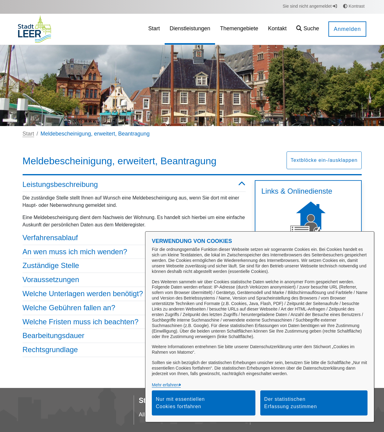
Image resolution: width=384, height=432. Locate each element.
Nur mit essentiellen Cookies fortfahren (180, 403)
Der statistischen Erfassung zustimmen (290, 403)
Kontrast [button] (353, 6)
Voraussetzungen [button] (134, 279)
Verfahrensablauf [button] (134, 237)
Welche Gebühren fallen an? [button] (134, 308)
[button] (307, 29)
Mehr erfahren (165, 384)
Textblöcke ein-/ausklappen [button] (324, 160)
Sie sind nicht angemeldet (310, 6)
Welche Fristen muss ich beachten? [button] (134, 322)
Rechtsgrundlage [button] (134, 349)
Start (28, 134)
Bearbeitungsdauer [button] (134, 335)
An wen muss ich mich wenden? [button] (134, 252)
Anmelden (347, 29)
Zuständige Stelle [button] (134, 265)
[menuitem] (154, 29)
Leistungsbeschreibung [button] (134, 184)
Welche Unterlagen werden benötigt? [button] (134, 293)
